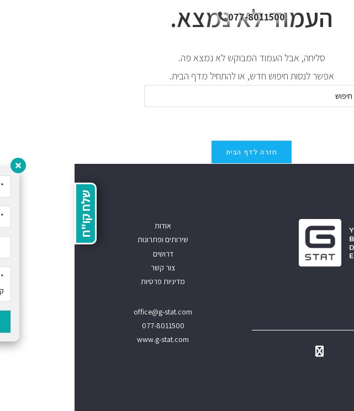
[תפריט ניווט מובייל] (337, 16)
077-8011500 (177, 16)
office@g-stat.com (88, 312)
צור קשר (88, 268)
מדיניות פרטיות (88, 281)
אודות (88, 226)
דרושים (88, 254)
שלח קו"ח (11, 213)
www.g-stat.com (88, 339)
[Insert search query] (177, 96)
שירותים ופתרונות (88, 239)
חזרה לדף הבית (177, 152)
